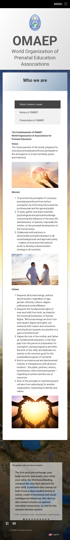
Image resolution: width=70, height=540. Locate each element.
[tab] (38, 104)
